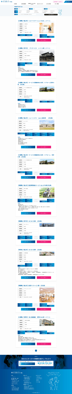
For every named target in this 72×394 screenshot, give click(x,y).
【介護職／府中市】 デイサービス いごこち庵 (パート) (34, 48)
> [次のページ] (41, 350)
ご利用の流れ (38, 376)
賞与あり (27, 12)
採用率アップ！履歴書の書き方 (28, 385)
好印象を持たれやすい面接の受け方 (29, 387)
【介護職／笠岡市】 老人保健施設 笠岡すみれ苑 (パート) (34, 317)
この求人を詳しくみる (27, 40)
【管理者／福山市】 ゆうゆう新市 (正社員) (30, 249)
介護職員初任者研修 (26, 377)
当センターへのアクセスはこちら (35, 367)
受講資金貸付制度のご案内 (27, 382)
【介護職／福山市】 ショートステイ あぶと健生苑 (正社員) (35, 118)
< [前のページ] (30, 350)
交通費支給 (44, 12)
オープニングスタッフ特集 (15, 387)
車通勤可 (51, 12)
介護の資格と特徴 (26, 386)
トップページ (13, 376)
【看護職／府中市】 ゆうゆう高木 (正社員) (30, 221)
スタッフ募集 (57, 3)
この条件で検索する (51, 14)
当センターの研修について (27, 376)
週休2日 (19, 12)
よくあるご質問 (48, 3)
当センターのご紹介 (14, 382)
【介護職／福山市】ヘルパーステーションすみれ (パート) (34, 20)
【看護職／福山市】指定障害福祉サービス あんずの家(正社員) (34, 185)
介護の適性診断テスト (27, 381)
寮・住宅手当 (36, 12)
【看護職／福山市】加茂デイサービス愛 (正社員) (31, 285)
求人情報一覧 (13, 386)
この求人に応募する (43, 40)
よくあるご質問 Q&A (39, 377)
